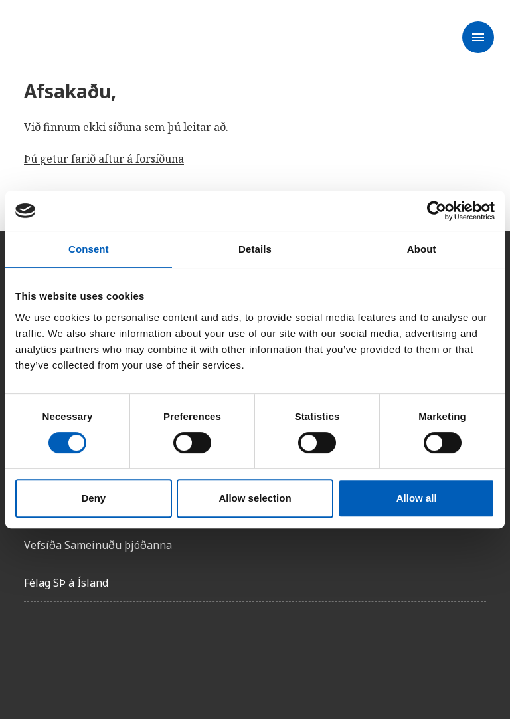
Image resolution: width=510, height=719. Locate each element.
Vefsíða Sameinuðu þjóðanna (98, 545)
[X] (109, 650)
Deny (93, 498)
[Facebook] (34, 650)
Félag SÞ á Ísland (66, 582)
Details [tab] (255, 249)
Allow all (416, 498)
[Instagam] (71, 650)
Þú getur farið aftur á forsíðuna (104, 159)
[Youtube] (183, 650)
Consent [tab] (88, 249)
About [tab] (421, 249)
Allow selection (254, 498)
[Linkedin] (146, 650)
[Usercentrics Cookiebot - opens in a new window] (437, 211)
